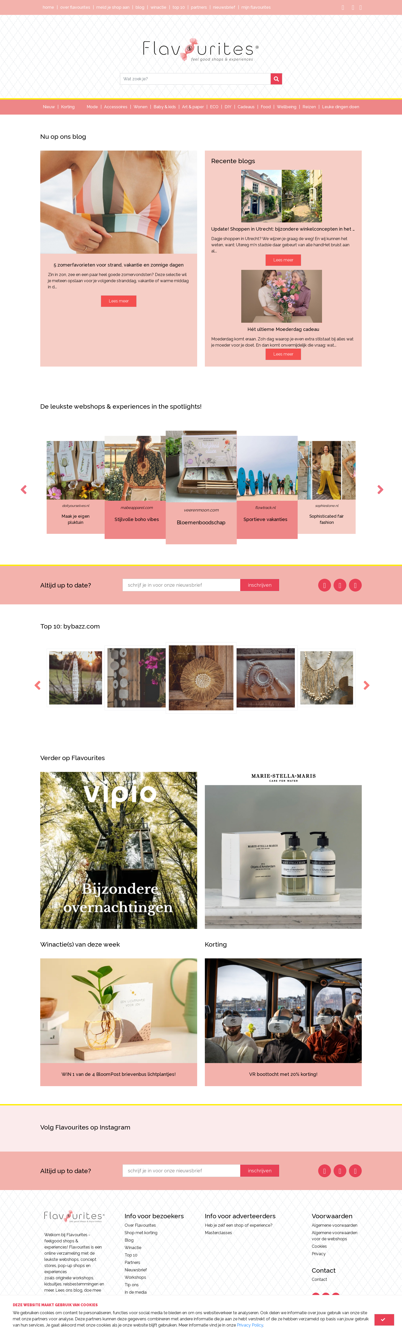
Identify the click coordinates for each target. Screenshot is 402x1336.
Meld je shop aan (112, 7)
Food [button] (266, 106)
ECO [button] (214, 106)
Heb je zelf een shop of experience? (239, 1225)
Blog (140, 7)
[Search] (195, 79)
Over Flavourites (75, 7)
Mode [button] (92, 106)
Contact (319, 1279)
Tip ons (132, 1284)
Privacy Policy (250, 1325)
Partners (199, 7)
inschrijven (260, 585)
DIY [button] (228, 106)
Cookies (319, 1246)
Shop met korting (141, 1232)
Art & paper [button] (193, 106)
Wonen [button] (140, 106)
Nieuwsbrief (224, 7)
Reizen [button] (309, 106)
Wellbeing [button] (286, 106)
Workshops (135, 1277)
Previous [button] (22, 484)
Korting (68, 106)
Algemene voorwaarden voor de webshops (334, 1235)
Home (48, 7)
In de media (136, 1292)
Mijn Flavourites (256, 7)
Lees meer (119, 301)
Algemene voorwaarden (334, 1225)
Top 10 (179, 7)
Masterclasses (218, 1232)
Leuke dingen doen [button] (340, 106)
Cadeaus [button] (246, 106)
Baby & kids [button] (165, 106)
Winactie (158, 7)
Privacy (319, 1253)
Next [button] (379, 484)
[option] (137, 487)
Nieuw (49, 106)
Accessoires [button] (115, 106)
